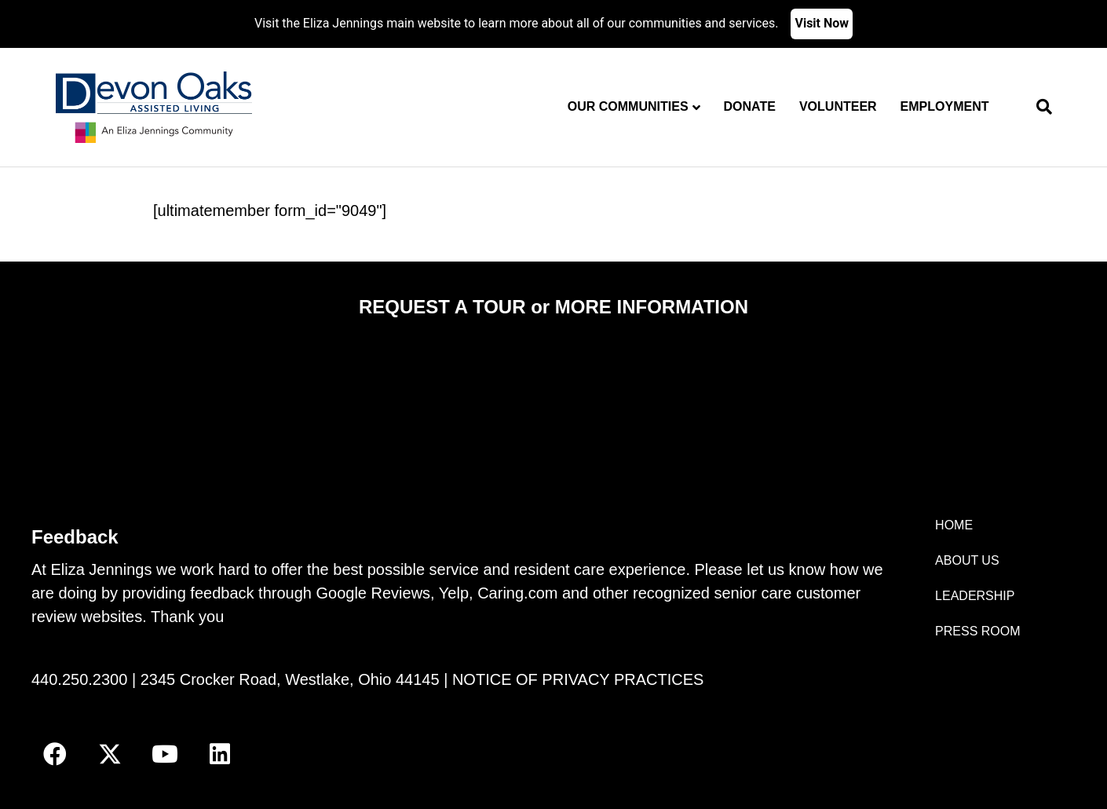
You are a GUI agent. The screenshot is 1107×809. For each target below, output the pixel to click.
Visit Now (822, 23)
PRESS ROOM (977, 631)
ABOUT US (967, 560)
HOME (954, 525)
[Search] (1038, 107)
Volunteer (838, 106)
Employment (945, 106)
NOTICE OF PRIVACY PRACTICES (577, 679)
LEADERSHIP (974, 595)
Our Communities (628, 106)
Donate (750, 106)
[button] (55, 754)
